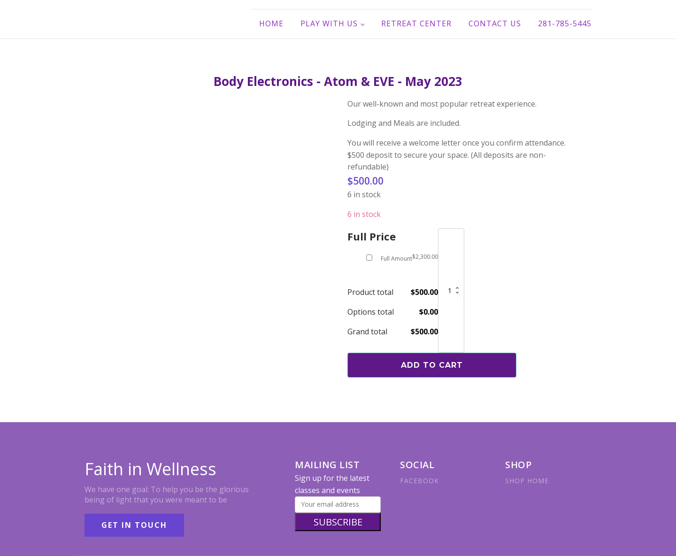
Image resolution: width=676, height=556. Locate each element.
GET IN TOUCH (134, 525)
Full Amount (396, 259)
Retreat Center (416, 23)
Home (271, 23)
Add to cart (432, 365)
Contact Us (495, 23)
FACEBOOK (419, 480)
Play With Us (329, 23)
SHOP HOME (527, 480)
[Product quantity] (451, 290)
